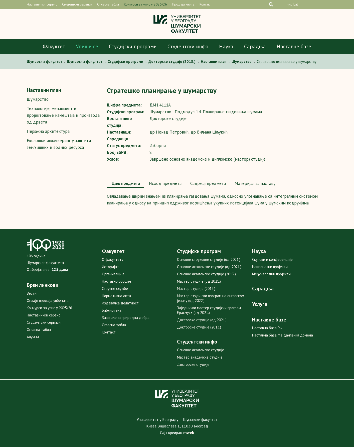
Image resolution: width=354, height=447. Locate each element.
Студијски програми (133, 46)
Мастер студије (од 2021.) (199, 281)
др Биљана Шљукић (209, 132)
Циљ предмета (125, 183)
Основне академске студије (200, 350)
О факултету (112, 259)
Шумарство (38, 99)
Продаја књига (183, 4)
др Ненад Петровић (169, 132)
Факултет (54, 46)
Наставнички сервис (42, 4)
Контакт (205, 4)
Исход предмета (165, 183)
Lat (295, 4)
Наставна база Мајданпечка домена (282, 335)
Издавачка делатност (120, 303)
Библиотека (111, 310)
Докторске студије (193, 364)
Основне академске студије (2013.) (206, 274)
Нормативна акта (116, 295)
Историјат (110, 266)
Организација (113, 274)
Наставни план (44, 90)
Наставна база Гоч (267, 327)
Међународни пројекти (271, 274)
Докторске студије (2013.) (199, 327)
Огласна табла (108, 4)
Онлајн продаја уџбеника (48, 300)
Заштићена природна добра (125, 317)
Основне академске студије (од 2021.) (209, 266)
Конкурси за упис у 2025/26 (145, 4)
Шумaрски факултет (45, 61)
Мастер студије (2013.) (196, 288)
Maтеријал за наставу (254, 183)
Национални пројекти (270, 266)
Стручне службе (115, 288)
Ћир (289, 4)
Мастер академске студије (200, 357)
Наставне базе (294, 46)
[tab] (125, 184)
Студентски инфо (187, 46)
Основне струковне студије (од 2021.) (208, 259)
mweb (188, 432)
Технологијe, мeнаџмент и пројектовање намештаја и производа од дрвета (63, 115)
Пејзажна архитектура (48, 131)
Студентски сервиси (77, 4)
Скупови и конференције (272, 259)
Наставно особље (116, 281)
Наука (226, 46)
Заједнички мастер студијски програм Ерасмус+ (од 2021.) (209, 310)
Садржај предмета (207, 183)
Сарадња (255, 46)
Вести (32, 293)
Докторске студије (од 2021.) (202, 319)
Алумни (33, 336)
